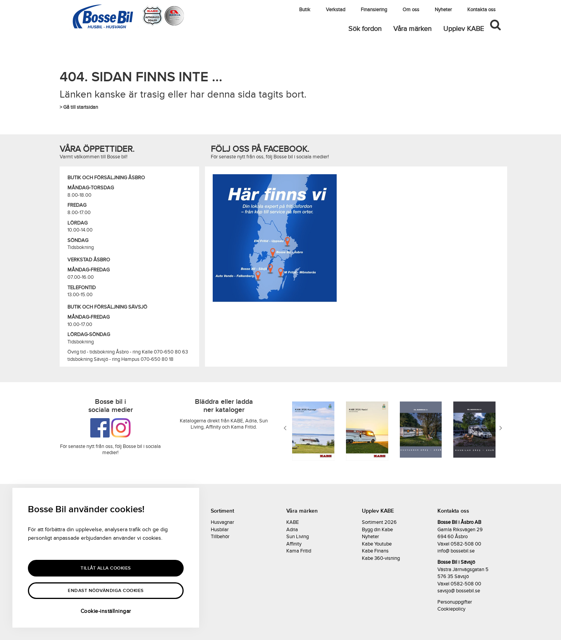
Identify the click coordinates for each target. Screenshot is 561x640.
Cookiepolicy (451, 609)
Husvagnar (222, 522)
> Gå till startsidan (79, 107)
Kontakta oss (481, 10)
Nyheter (443, 10)
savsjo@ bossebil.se (458, 591)
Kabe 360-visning (381, 558)
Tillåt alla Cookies (106, 568)
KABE (292, 522)
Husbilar (220, 530)
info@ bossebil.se (456, 551)
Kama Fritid (298, 551)
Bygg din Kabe (377, 530)
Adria (292, 530)
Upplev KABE (463, 29)
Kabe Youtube (377, 544)
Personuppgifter (454, 602)
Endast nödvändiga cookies (106, 591)
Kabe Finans (375, 551)
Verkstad (335, 10)
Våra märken (412, 29)
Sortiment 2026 (379, 522)
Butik (304, 10)
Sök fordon (365, 29)
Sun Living (297, 537)
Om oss (411, 10)
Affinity (293, 544)
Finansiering (374, 10)
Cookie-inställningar (106, 611)
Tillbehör (220, 537)
